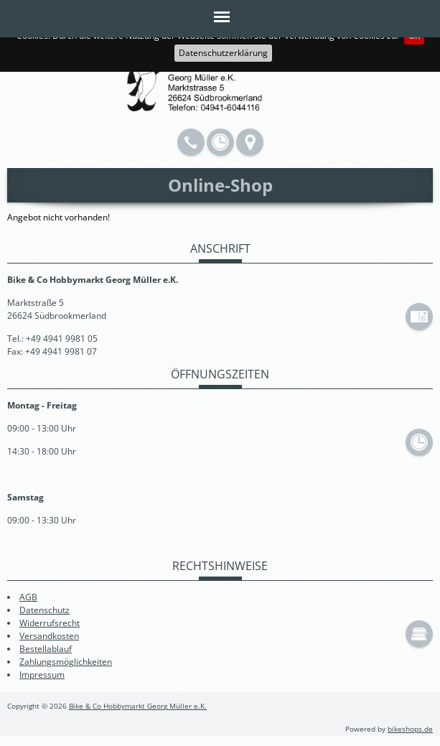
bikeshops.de (410, 729)
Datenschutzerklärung (223, 53)
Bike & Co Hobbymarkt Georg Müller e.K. (138, 706)
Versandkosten (49, 636)
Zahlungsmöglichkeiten (65, 662)
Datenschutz (44, 610)
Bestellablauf (45, 649)
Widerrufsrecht (49, 623)
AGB (28, 597)
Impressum (42, 674)
